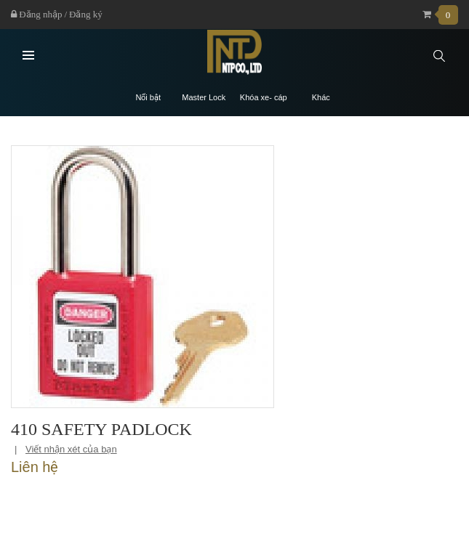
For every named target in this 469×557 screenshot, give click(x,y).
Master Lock (203, 97)
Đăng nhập (36, 14)
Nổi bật (148, 97)
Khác (321, 97)
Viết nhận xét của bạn (71, 449)
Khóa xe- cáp (263, 97)
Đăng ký (86, 14)
